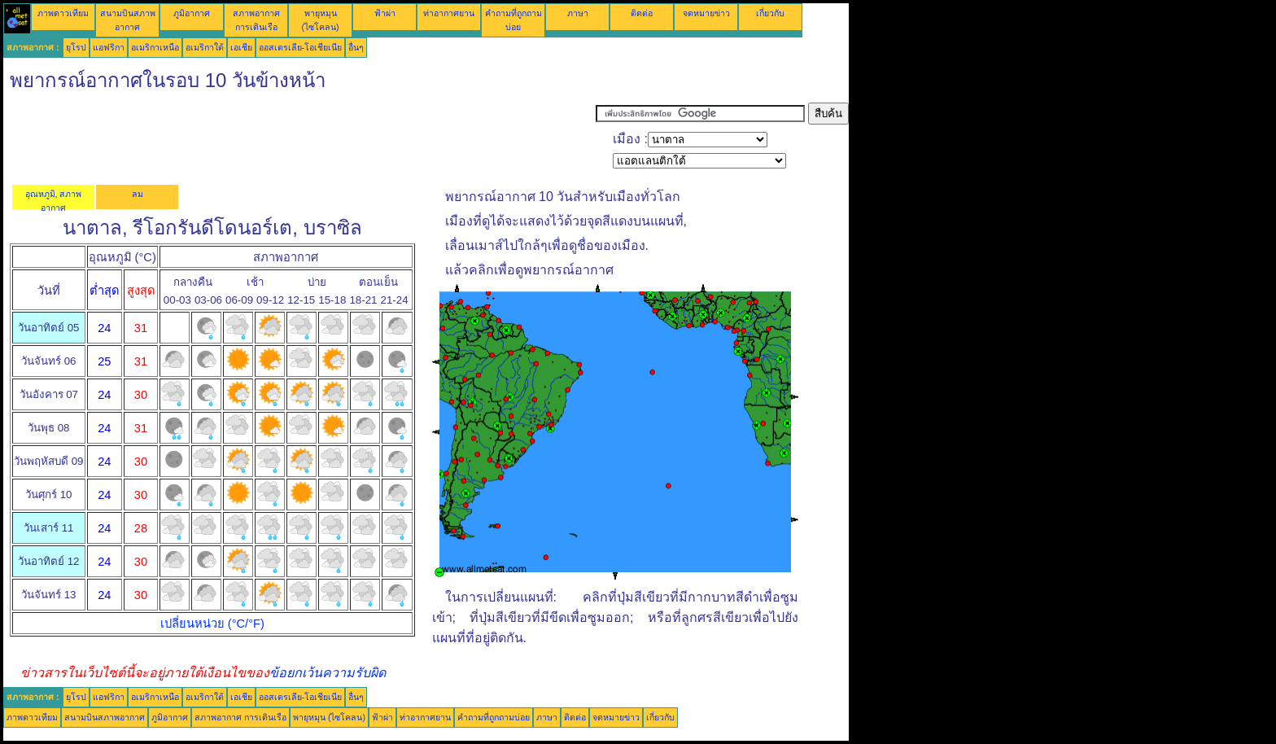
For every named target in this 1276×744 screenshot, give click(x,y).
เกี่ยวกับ (770, 13)
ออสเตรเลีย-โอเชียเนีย (301, 47)
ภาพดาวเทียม (63, 13)
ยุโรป (76, 47)
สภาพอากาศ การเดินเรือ (240, 717)
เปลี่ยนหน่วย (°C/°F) (212, 623)
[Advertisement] (299, 139)
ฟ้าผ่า (384, 13)
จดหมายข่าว (706, 13)
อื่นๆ (356, 47)
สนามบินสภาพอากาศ (104, 717)
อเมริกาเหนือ (155, 47)
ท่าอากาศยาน (448, 13)
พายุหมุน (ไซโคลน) (329, 717)
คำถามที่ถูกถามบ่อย (493, 717)
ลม (137, 194)
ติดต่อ (642, 13)
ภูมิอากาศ (191, 13)
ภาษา (577, 13)
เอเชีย (241, 47)
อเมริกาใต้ (205, 47)
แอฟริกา (109, 47)
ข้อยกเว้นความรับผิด (327, 673)
